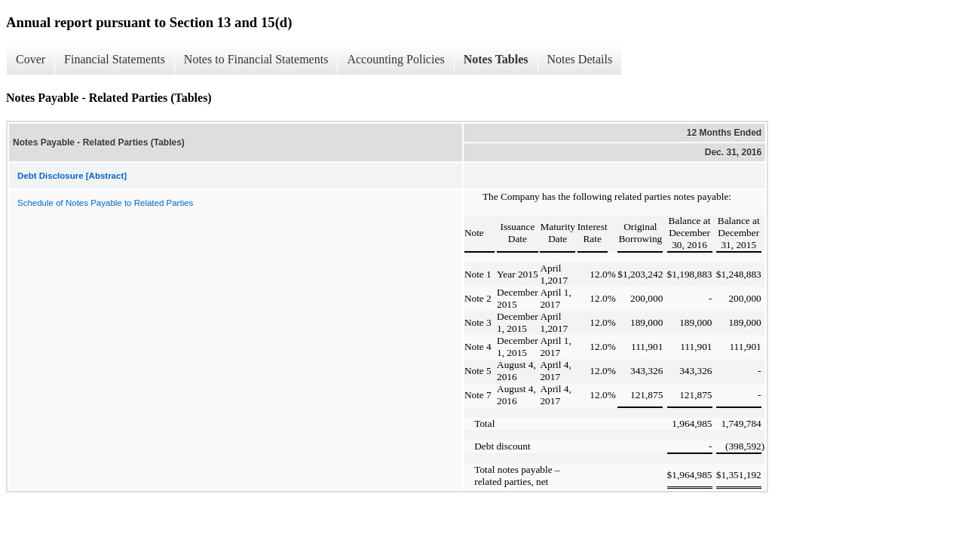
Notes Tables (496, 59)
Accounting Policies (395, 59)
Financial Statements (114, 59)
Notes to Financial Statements (256, 59)
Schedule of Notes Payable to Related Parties (105, 202)
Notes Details (580, 59)
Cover (30, 59)
